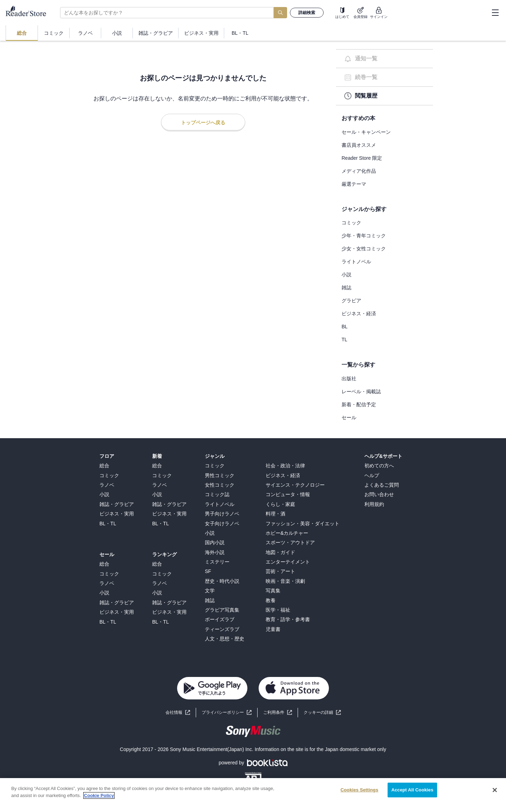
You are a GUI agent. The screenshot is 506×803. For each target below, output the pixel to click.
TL (344, 339)
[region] (253, 790)
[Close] (494, 790)
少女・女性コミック (364, 248)
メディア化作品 (359, 171)
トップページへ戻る (203, 122)
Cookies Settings (359, 789)
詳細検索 (306, 12)
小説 (346, 274)
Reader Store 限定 (362, 158)
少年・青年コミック (364, 235)
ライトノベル (356, 261)
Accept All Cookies (412, 789)
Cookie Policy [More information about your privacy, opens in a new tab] (99, 795)
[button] (322, 712)
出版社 (349, 378)
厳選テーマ (354, 184)
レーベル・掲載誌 (361, 391)
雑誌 (346, 287)
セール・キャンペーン (366, 132)
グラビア (351, 300)
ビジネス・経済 (359, 313)
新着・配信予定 (359, 404)
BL (345, 326)
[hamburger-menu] (495, 13)
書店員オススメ (359, 145)
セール (349, 417)
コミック (351, 222)
